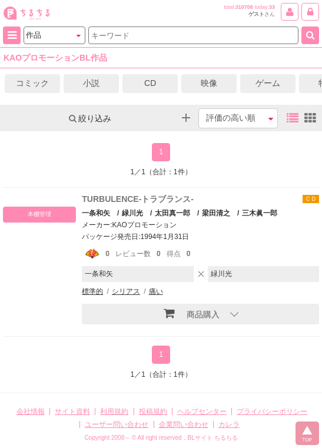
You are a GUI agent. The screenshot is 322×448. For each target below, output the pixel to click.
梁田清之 (216, 213)
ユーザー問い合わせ (116, 424)
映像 (209, 83)
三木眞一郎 (259, 213)
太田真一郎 (172, 213)
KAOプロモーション (144, 225)
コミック (32, 83)
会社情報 (30, 411)
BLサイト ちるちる (213, 437)
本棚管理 (39, 214)
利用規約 (114, 411)
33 (272, 7)
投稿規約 (153, 411)
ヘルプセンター (202, 411)
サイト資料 (72, 411)
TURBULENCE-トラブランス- (138, 199)
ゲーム (267, 83)
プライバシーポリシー (272, 411)
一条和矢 (96, 213)
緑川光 (132, 213)
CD (150, 83)
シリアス (126, 291)
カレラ (229, 424)
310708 (244, 7)
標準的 (92, 291)
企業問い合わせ (183, 424)
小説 (91, 83)
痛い (156, 291)
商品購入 (192, 313)
